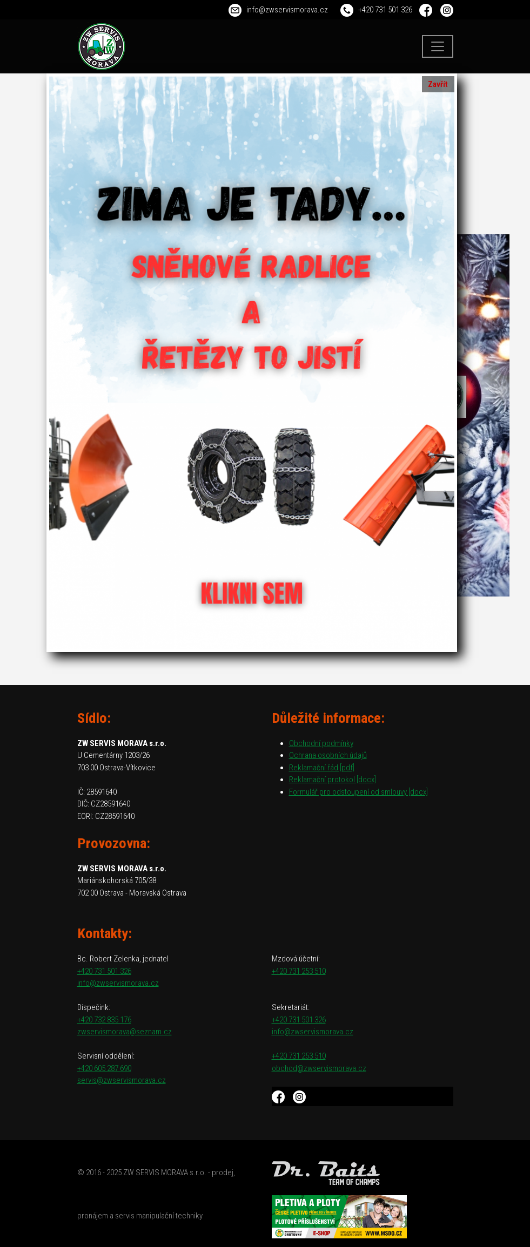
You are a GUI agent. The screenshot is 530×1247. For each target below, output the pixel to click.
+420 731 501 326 (385, 10)
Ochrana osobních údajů (328, 755)
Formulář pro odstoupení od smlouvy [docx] (358, 792)
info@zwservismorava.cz (287, 10)
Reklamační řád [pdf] (321, 767)
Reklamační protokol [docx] (332, 779)
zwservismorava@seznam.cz (124, 1031)
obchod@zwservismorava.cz (319, 1068)
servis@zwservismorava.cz (121, 1080)
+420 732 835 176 (104, 1020)
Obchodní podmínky (321, 743)
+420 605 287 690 (104, 1068)
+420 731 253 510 (299, 971)
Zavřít (438, 84)
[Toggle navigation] (437, 46)
